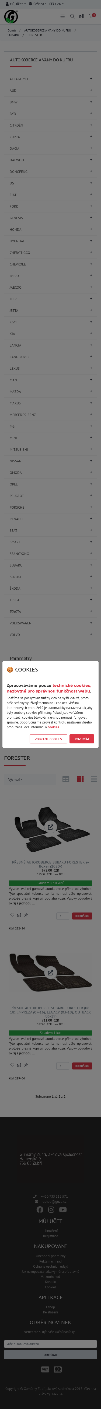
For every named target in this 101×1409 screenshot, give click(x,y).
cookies (53, 727)
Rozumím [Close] (82, 739)
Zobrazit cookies (48, 739)
